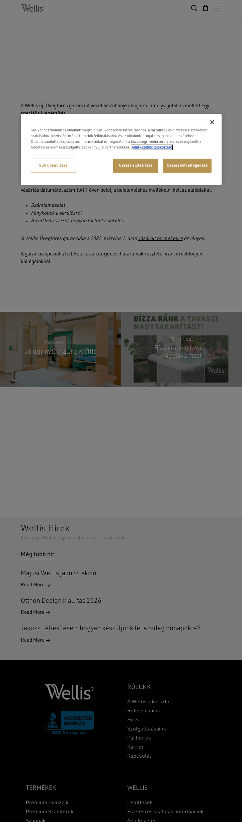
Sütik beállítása (53, 166)
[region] (121, 149)
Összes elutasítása (135, 166)
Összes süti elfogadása (187, 166)
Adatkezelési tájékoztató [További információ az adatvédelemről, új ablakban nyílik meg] (152, 147)
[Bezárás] (212, 122)
